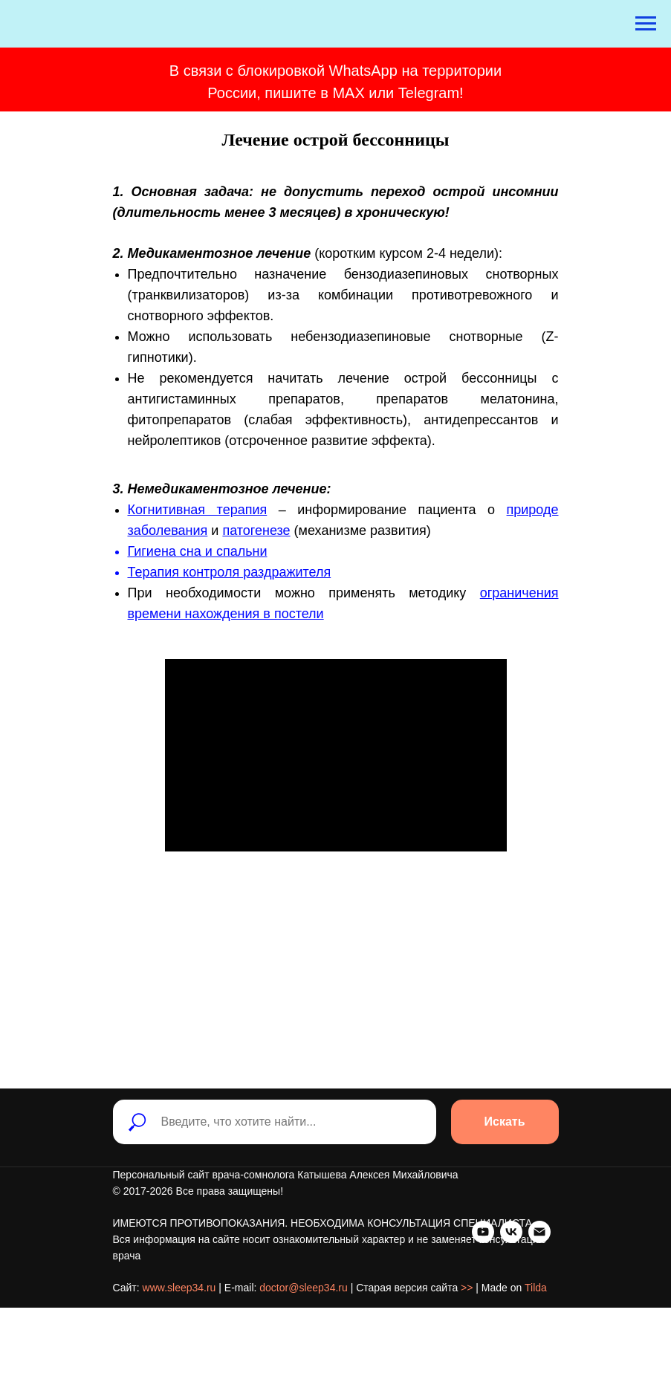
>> (467, 1305)
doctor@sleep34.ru (303, 1305)
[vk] (152, 1336)
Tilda (536, 1305)
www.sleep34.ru (179, 1305)
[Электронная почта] (180, 1336)
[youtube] (124, 1336)
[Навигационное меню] (645, 23)
